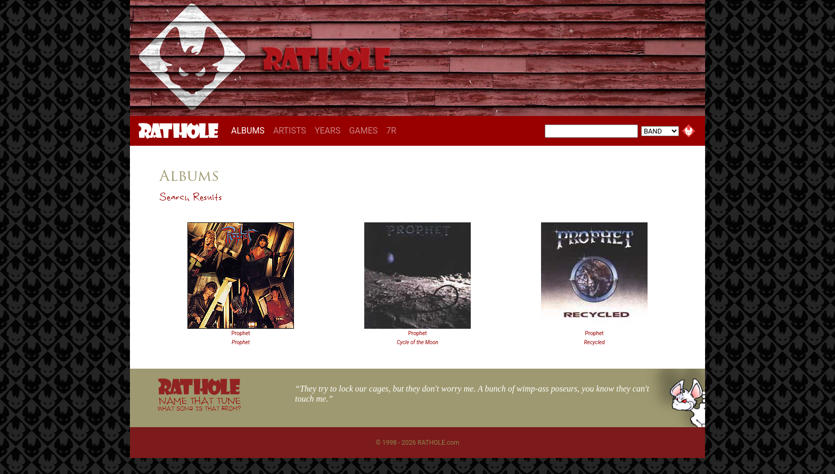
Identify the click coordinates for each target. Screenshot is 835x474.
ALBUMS (250, 130)
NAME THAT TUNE (199, 403)
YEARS (328, 131)
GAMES (363, 131)
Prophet (241, 333)
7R (391, 131)
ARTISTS (289, 131)
